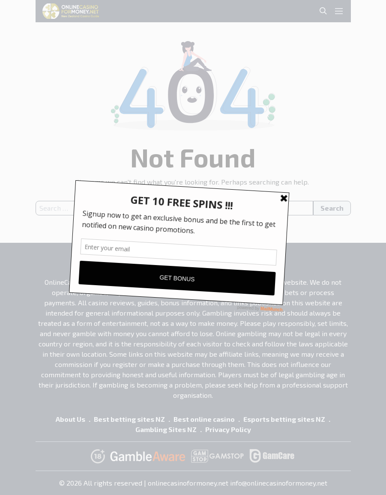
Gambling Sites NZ (166, 429)
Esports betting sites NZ (284, 419)
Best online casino (204, 419)
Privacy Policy (228, 429)
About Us (70, 419)
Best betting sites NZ (129, 419)
